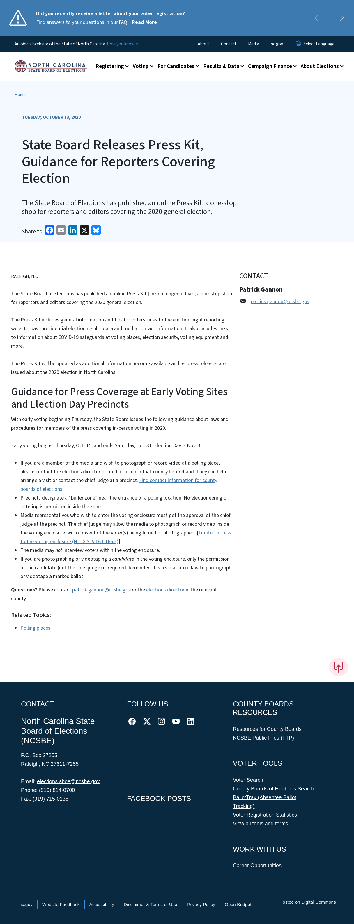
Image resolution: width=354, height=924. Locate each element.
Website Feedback (61, 904)
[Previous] (316, 18)
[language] (318, 44)
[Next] (341, 18)
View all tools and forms (260, 824)
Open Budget (238, 904)
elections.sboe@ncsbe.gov (68, 781)
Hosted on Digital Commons (307, 902)
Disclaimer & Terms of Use (150, 904)
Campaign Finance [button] (270, 66)
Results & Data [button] (221, 66)
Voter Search (248, 780)
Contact (228, 44)
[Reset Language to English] (298, 44)
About (203, 44)
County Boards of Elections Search (273, 789)
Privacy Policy (201, 904)
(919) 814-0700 (57, 790)
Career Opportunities (257, 865)
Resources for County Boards (267, 729)
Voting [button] (141, 66)
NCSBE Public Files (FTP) (263, 738)
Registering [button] (109, 66)
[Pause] (329, 18)
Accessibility (101, 904)
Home (20, 94)
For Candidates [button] (175, 66)
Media (253, 44)
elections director (165, 590)
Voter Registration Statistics (265, 815)
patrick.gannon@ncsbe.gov (101, 590)
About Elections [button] (320, 66)
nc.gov (277, 44)
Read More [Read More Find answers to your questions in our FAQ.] (144, 22)
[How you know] (123, 44)
